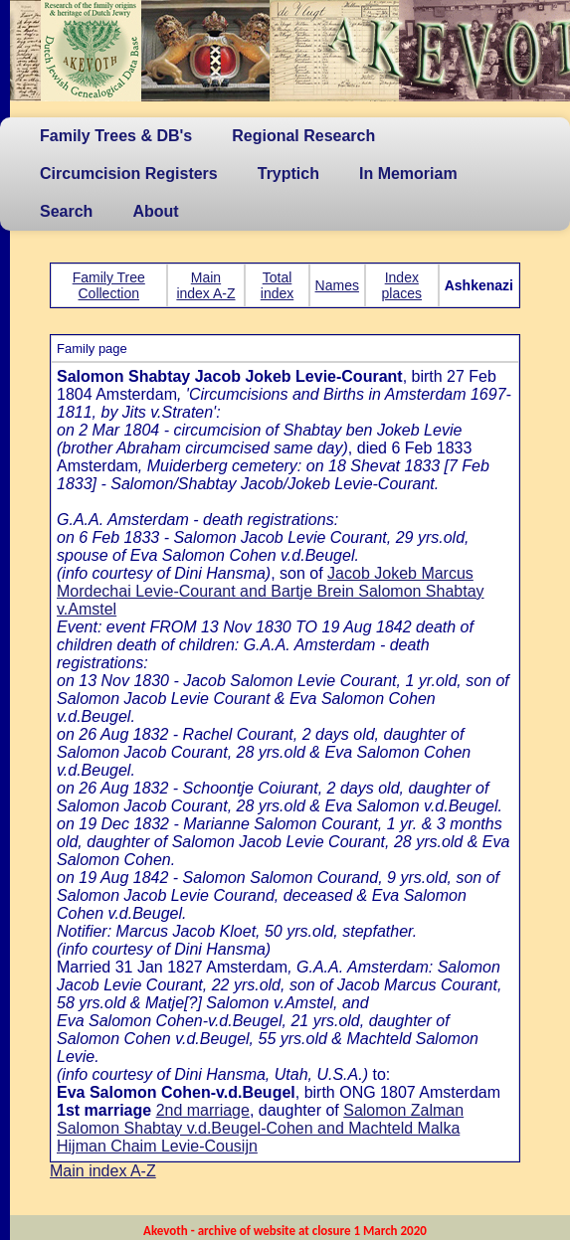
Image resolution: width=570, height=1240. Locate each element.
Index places (402, 285)
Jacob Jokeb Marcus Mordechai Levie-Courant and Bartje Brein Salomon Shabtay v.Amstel (270, 591)
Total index (277, 285)
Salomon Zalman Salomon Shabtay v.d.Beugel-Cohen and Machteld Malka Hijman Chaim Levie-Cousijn (260, 1128)
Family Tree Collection (109, 285)
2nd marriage (203, 1110)
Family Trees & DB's (116, 135)
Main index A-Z (205, 285)
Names (337, 285)
